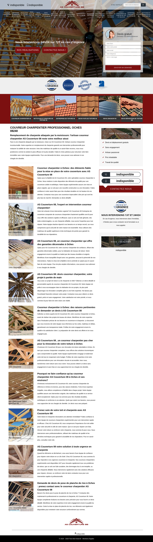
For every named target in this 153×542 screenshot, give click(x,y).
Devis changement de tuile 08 (71, 14)
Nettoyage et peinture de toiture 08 (16, 14)
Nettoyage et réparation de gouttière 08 (146, 14)
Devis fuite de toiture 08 (31, 14)
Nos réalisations (28, 50)
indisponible (15, 5)
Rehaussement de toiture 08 (81, 14)
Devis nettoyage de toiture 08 (54, 14)
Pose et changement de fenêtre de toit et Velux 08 (121, 14)
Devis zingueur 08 (38, 14)
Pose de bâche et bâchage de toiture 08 (62, 14)
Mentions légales (88, 539)
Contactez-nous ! (55, 50)
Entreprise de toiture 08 (24, 14)
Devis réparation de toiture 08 (46, 14)
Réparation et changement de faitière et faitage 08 (110, 14)
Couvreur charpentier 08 (7, 14)
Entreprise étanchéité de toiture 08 (131, 14)
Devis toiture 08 (138, 14)
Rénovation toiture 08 (90, 14)
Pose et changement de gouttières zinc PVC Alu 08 (100, 14)
